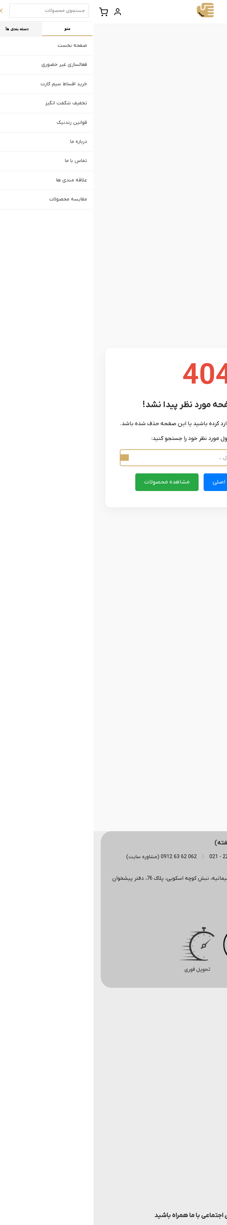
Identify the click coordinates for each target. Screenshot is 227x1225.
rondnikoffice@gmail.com (178, 907)
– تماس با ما (198, 1061)
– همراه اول (198, 1091)
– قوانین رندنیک (193, 1025)
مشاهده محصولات (73, 482)
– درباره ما (200, 1049)
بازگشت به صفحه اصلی (147, 482)
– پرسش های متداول (188, 1037)
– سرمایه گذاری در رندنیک (183, 1193)
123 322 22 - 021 (187, 857)
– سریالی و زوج (195, 1127)
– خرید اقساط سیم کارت (185, 1169)
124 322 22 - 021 (135, 857)
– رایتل (203, 1115)
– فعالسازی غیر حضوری (186, 1157)
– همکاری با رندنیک (190, 1181)
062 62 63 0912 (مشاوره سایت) (68, 857)
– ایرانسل (201, 1103)
